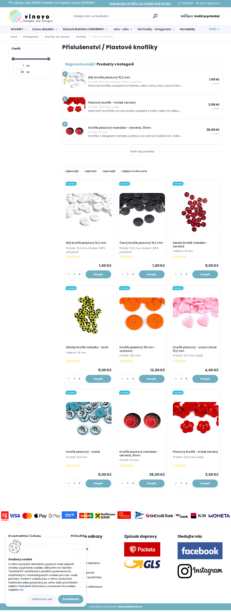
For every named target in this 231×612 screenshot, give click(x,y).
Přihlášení (187, 3)
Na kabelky (187, 29)
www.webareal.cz (130, 608)
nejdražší (91, 171)
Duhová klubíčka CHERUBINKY (83, 29)
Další (213, 29)
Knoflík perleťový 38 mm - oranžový (138, 350)
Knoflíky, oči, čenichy (57, 36)
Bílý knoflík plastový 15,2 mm (86, 243)
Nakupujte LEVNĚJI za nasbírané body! (140, 3)
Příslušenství (31, 36)
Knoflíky (81, 36)
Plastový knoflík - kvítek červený (190, 455)
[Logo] (30, 16)
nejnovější (109, 171)
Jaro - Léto (121, 29)
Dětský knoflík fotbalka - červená (190, 245)
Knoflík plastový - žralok (83, 453)
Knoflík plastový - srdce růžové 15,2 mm (195, 350)
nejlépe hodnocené (134, 171)
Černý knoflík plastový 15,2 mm (141, 243)
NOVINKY (17, 29)
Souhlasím (70, 599)
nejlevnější (72, 171)
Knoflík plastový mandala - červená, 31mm (139, 455)
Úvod (14, 36)
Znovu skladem (43, 29)
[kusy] (74, 275)
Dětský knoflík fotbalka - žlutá (87, 348)
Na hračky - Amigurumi (154, 29)
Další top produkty (142, 151)
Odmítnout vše (42, 599)
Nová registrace (210, 3)
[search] (155, 17)
